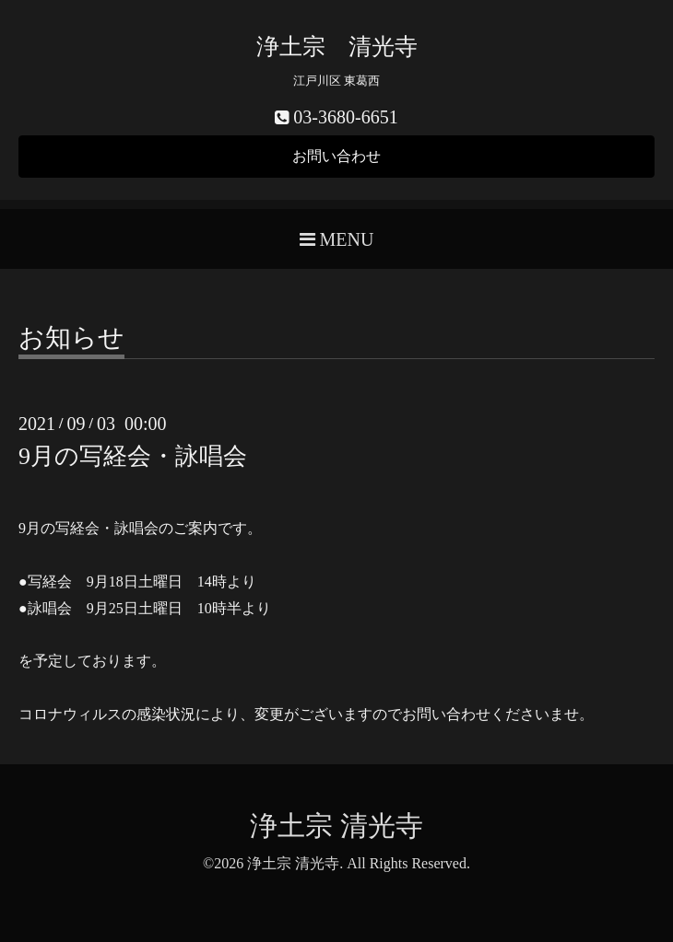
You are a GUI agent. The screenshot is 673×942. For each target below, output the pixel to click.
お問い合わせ (336, 156)
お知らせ (71, 338)
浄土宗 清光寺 (337, 46)
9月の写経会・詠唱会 (132, 456)
